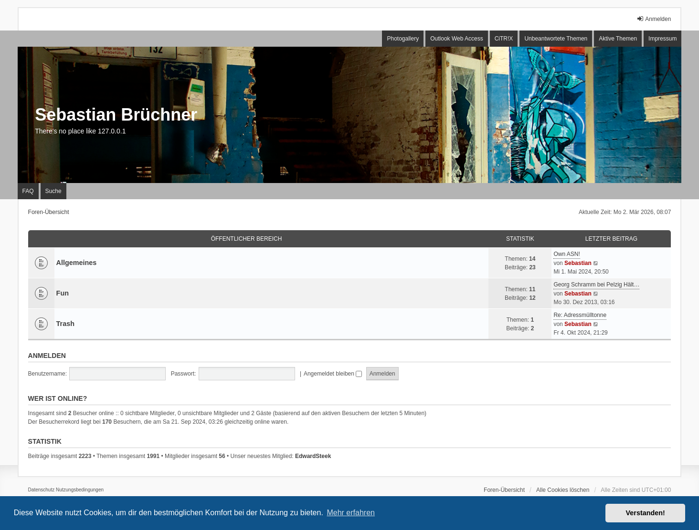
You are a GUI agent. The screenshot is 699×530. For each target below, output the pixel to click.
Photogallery (403, 38)
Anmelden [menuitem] (653, 18)
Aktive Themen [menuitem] (618, 38)
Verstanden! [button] (645, 513)
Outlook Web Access (456, 38)
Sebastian (578, 263)
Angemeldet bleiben (333, 373)
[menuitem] (41, 490)
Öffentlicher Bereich (246, 238)
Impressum (662, 38)
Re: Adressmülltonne (579, 315)
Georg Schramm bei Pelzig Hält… (596, 284)
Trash (65, 323)
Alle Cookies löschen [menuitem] (562, 490)
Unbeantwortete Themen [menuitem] (555, 38)
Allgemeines (76, 262)
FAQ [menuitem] (28, 191)
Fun (62, 293)
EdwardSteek (313, 456)
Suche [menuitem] (53, 191)
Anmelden (47, 355)
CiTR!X (504, 38)
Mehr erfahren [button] (351, 513)
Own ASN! (566, 254)
